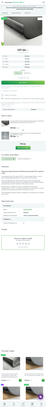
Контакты (23, 365)
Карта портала (23, 376)
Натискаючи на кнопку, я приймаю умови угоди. (24, 354)
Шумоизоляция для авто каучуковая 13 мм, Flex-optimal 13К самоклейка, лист (34, 308)
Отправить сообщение (23, 350)
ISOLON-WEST (27, 209)
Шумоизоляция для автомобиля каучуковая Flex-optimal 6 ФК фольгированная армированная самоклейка (9, 280)
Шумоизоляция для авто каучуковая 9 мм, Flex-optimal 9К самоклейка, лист (34, 278)
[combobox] (5, 333)
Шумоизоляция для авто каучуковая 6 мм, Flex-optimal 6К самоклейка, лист (11, 308)
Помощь (23, 381)
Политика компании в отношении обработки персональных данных (23, 394)
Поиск (23, 370)
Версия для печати (23, 360)
